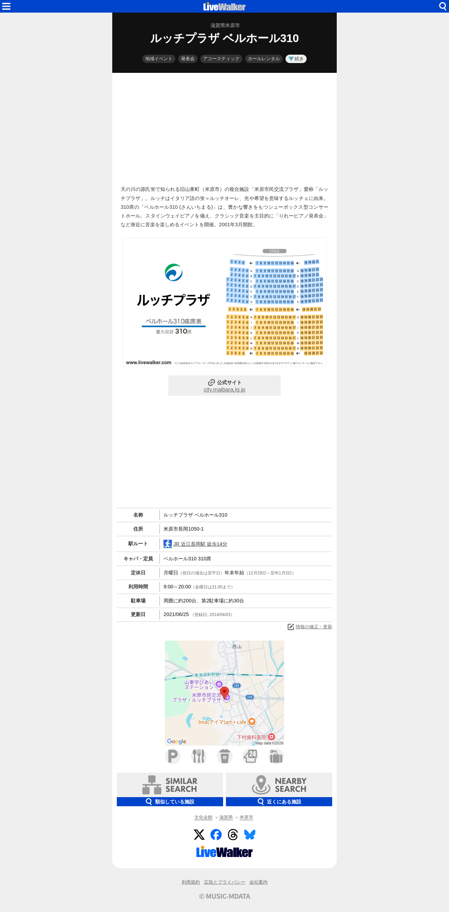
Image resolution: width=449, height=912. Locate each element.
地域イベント (159, 58)
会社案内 (258, 882)
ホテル (276, 756)
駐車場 (173, 756)
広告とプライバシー (224, 882)
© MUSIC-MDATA (224, 896)
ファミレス (199, 756)
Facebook (216, 834)
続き (296, 58)
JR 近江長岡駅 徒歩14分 (195, 544)
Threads (233, 834)
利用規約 (191, 882)
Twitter (199, 834)
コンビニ (250, 756)
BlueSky (249, 834)
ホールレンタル (264, 58)
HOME (224, 6)
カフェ (225, 756)
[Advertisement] (224, 127)
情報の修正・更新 (309, 627)
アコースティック (221, 58)
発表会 (188, 58)
